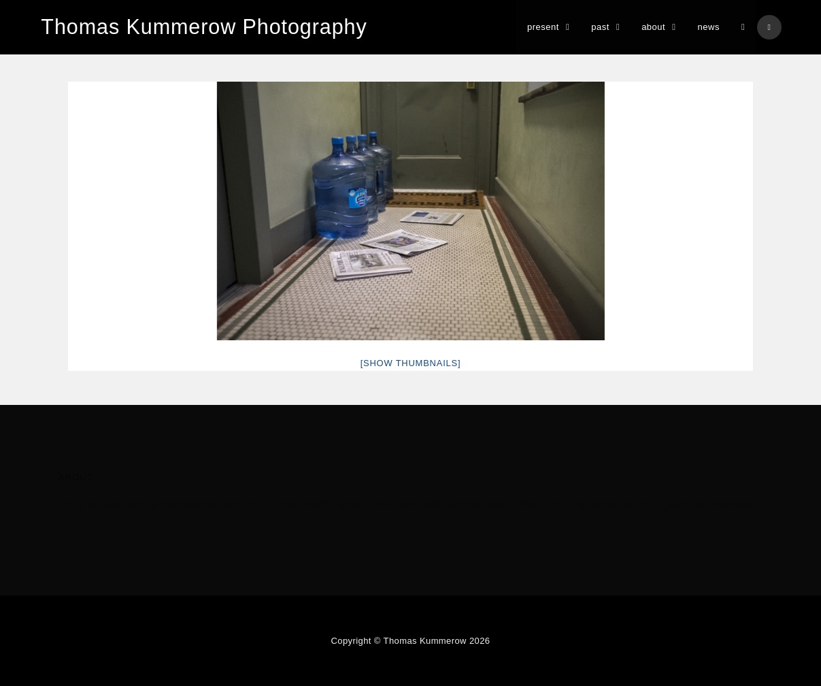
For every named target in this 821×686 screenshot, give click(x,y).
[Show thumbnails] (411, 363)
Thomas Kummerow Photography (201, 27)
